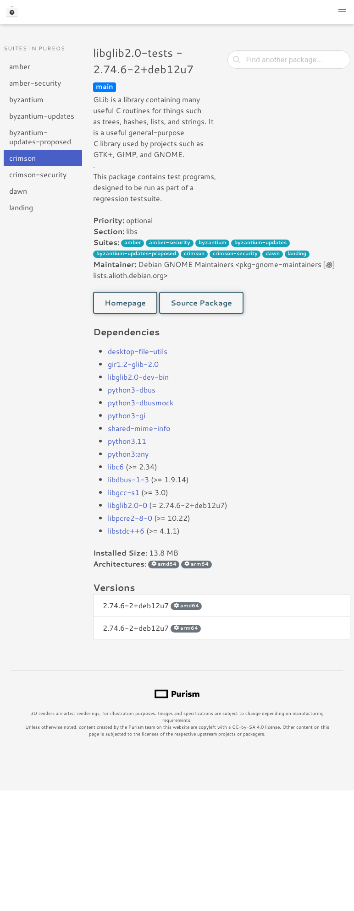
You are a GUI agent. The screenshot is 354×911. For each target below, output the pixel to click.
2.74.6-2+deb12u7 (152, 605)
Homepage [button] (125, 302)
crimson (22, 158)
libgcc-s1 (123, 492)
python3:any (128, 453)
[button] (342, 12)
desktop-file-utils (137, 351)
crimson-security (37, 174)
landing (21, 207)
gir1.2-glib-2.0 (133, 364)
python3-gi (126, 415)
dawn (18, 190)
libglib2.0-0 (127, 505)
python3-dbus (131, 389)
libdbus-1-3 (128, 479)
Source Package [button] (201, 302)
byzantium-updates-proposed (40, 137)
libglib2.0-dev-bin (138, 376)
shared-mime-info (139, 428)
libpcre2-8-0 (130, 518)
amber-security (35, 82)
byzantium (26, 99)
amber (19, 66)
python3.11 (127, 441)
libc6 (116, 466)
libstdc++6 (126, 530)
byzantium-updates (41, 115)
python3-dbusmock (140, 402)
